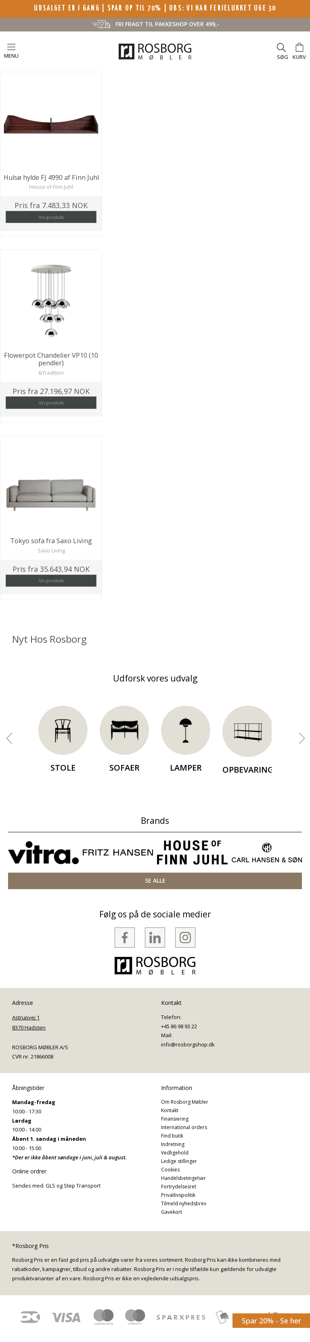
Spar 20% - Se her (271, 1320)
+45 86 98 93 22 (179, 1026)
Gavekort (171, 1212)
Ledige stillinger (179, 1161)
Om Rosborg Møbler (184, 1101)
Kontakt (169, 1110)
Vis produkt (51, 217)
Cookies (170, 1169)
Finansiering (175, 1118)
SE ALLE (155, 880)
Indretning (172, 1144)
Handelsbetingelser (183, 1178)
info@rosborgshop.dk (188, 1044)
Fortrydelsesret (178, 1186)
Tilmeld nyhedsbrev (183, 1203)
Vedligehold (175, 1152)
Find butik (172, 1135)
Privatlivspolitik (178, 1195)
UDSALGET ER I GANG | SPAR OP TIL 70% (98, 8)
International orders (184, 1127)
